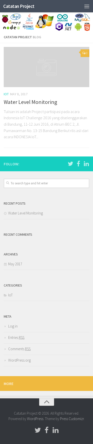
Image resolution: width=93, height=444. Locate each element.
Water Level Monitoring (30, 101)
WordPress (35, 418)
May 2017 (15, 264)
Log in (13, 326)
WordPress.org (19, 360)
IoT (6, 94)
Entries (16, 337)
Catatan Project (18, 6)
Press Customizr (72, 418)
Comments (19, 349)
